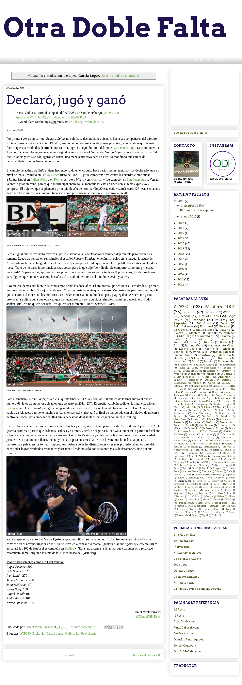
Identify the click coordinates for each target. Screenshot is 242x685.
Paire (224, 503)
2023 (181, 228)
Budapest (217, 468)
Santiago (214, 506)
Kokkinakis (211, 440)
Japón (198, 437)
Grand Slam (209, 316)
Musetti (217, 499)
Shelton (181, 509)
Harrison (227, 484)
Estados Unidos (183, 401)
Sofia (232, 456)
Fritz (210, 477)
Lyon (229, 493)
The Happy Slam (185, 534)
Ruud (194, 456)
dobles (192, 462)
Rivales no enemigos (187, 552)
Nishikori (206, 326)
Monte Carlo (188, 348)
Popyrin (180, 506)
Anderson (224, 376)
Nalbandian (210, 446)
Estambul (179, 386)
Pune (228, 449)
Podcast (199, 320)
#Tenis (116, 112)
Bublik (205, 468)
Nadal (185, 316)
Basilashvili (184, 398)
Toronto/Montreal (186, 342)
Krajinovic (179, 493)
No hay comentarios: (84, 627)
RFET (177, 453)
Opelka (190, 503)
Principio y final (185, 582)
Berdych (225, 342)
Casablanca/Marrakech (187, 382)
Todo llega (180, 564)
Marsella (208, 389)
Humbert (178, 487)
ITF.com (179, 615)
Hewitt (192, 434)
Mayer (177, 407)
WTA (195, 367)
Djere (210, 474)
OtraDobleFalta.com (187, 651)
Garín (199, 481)
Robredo (193, 453)
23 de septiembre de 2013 (87, 122)
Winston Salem (220, 351)
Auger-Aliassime (225, 395)
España (211, 370)
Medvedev (215, 345)
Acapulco (218, 462)
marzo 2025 (189, 216)
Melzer (220, 496)
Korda (228, 490)
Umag (227, 459)
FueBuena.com (183, 633)
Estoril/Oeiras (207, 401)
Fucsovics (221, 477)
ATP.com (179, 609)
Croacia (226, 367)
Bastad (195, 361)
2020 (181, 243)
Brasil (195, 468)
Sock (215, 392)
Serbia (189, 392)
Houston (226, 370)
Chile (229, 471)
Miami (231, 345)
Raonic (209, 348)
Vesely (232, 512)
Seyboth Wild (229, 506)
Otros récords (123, 60)
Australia (179, 422)
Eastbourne (224, 398)
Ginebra (226, 401)
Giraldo (228, 481)
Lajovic (191, 493)
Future (232, 477)
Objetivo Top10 (184, 570)
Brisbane (193, 379)
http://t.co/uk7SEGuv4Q (30, 117)
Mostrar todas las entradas (121, 76)
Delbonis (199, 474)
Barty (176, 468)
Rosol (226, 453)
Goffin (231, 386)
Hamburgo (181, 358)
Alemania (231, 462)
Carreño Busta (190, 471)
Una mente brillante (187, 558)
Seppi (204, 456)
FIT (202, 431)
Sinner (178, 416)
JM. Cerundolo (226, 434)
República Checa (204, 364)
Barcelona (210, 367)
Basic (185, 468)
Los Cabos (217, 493)
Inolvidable (181, 546)
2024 (181, 223)
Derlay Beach (50, 175)
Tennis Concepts (185, 645)
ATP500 (229, 312)
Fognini (208, 361)
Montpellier (193, 499)
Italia (177, 339)
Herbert (178, 434)
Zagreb (204, 515)
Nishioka (228, 499)
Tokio (181, 367)
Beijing (69, 548)
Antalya (194, 465)
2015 (181, 269)
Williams (226, 373)
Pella (233, 503)
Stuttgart (183, 459)
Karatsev (178, 490)
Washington (208, 373)
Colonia (222, 425)
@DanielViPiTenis (148, 616)
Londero (203, 493)
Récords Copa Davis (160, 60)
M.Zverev (178, 496)
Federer (210, 312)
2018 (181, 253)
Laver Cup (229, 440)
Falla (202, 477)
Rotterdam (180, 456)
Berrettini (226, 422)
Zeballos (225, 416)
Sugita (206, 509)
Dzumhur (180, 477)
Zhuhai (215, 515)
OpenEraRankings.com (189, 639)
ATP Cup (205, 462)
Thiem (225, 348)
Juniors (228, 487)
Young (195, 515)
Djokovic (38, 633)
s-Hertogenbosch (184, 376)
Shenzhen (225, 413)
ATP (79, 399)
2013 (181, 279)
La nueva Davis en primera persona (197, 588)
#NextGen (180, 419)
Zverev (178, 333)
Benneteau (195, 422)
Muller (178, 446)
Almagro (196, 419)
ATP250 (25, 633)
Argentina (181, 323)
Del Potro (204, 323)
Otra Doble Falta (115, 27)
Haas (180, 389)
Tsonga (179, 351)
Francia (225, 336)
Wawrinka (196, 351)
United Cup (219, 512)
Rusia (190, 506)
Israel (205, 487)
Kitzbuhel (193, 490)
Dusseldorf (194, 428)
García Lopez (55, 633)
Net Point (206, 407)
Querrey (197, 410)
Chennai (219, 471)
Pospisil (214, 449)
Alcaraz (206, 376)
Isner (197, 358)
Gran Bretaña (182, 404)
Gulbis (69, 633)
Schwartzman (228, 364)
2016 (181, 264)
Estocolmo (224, 355)
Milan (228, 443)
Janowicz (183, 437)
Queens (182, 410)
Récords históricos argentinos (77, 60)
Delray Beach (182, 370)
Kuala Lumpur (222, 404)
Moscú (206, 499)
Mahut (181, 443)
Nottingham (181, 449)
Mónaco (183, 364)
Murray (221, 320)
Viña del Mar (182, 515)
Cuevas (226, 382)
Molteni (180, 499)
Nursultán (178, 503)
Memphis (214, 443)
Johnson (226, 437)
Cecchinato (206, 425)
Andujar (205, 395)
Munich (193, 446)
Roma (58, 179)
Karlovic (193, 389)
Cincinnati (207, 336)
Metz (232, 361)
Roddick (210, 453)
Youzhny (179, 462)
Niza (219, 407)
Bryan (177, 425)
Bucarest (12, 408)
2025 (181, 201)
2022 (181, 233)
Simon (203, 392)
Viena (192, 395)
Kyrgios (178, 373)
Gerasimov (213, 481)
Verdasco (207, 416)
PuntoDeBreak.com (186, 627)
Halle (221, 361)
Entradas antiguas (147, 654)
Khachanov (180, 440)
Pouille (231, 407)
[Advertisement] (205, 97)
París (223, 339)
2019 (181, 248)
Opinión (199, 449)
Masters (194, 333)
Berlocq (210, 422)
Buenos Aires (183, 355)
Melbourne (208, 496)
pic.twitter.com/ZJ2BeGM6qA (67, 117)
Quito (210, 410)
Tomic (190, 512)
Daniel (188, 474)
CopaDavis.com (184, 621)
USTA (200, 512)
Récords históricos (26, 60)
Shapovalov (218, 456)
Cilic (177, 345)
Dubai (198, 370)
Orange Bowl (204, 503)
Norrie (227, 446)
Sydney (192, 373)
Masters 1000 (220, 306)
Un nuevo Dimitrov (186, 576)
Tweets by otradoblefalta (190, 132)
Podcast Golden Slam (203, 60)
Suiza (192, 416)
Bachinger (206, 465)
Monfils (191, 407)
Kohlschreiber (212, 490)
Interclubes (192, 487)
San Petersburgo (124, 147)
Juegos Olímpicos (219, 358)
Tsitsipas (179, 395)
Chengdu (206, 471)
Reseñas (224, 326)
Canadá (189, 425)
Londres (200, 339)
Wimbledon (227, 333)
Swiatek (217, 509)
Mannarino (197, 443)
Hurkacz (206, 434)
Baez (217, 465)
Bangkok (81, 408)
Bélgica (226, 379)
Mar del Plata (193, 496)
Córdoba (178, 474)
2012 (181, 284)
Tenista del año (184, 540)
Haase (216, 484)
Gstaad (214, 431)
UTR (208, 512)
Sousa (227, 392)
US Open (179, 329)
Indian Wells (39, 179)
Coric (211, 382)
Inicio (69, 654)
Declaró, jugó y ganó (66, 99)
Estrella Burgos (215, 428)
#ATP (107, 112)
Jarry (211, 437)
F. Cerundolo (186, 431)
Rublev (222, 389)
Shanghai (180, 361)
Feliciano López (198, 386)
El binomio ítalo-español (197, 210)
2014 (181, 274)
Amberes (181, 465)
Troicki (199, 459)
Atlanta (211, 419)
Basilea (209, 342)
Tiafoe (229, 509)
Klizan (195, 440)
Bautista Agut (204, 398)
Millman (232, 496)
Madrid (225, 329)
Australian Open (202, 329)
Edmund (193, 477)
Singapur (193, 509)
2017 (181, 258)
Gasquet (218, 386)
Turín (214, 459)
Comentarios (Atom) (92, 666)
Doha (218, 474)
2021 (181, 238)
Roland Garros (183, 326)
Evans (232, 428)
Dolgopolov (230, 474)
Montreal (96, 179)
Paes (216, 503)
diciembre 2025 (191, 205)
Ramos (222, 410)
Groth (205, 484)
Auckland (225, 419)
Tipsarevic (179, 512)
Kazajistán (202, 404)
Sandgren (201, 506)
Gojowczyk (179, 484)
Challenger (186, 336)
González (193, 484)
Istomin (216, 487)
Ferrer (224, 323)
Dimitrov (204, 355)
